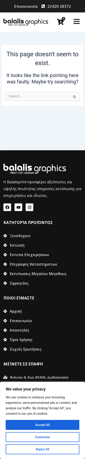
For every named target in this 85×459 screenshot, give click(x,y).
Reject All (42, 449)
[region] (42, 420)
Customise (42, 437)
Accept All (42, 425)
